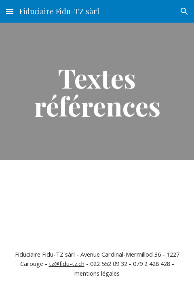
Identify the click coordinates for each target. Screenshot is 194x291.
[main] (97, 91)
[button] (9, 11)
